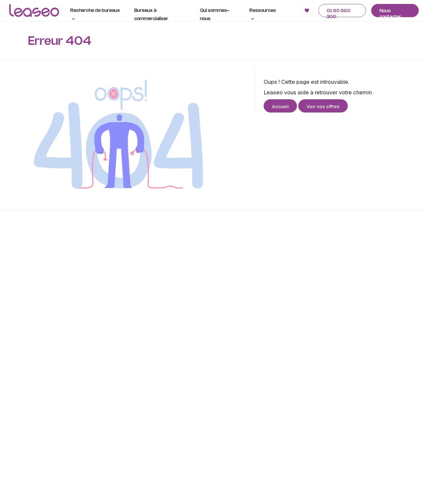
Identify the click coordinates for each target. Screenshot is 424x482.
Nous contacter (390, 13)
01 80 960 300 (338, 13)
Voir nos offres (323, 107)
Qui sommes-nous (214, 15)
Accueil (280, 107)
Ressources (262, 14)
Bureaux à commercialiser (151, 15)
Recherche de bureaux (95, 14)
